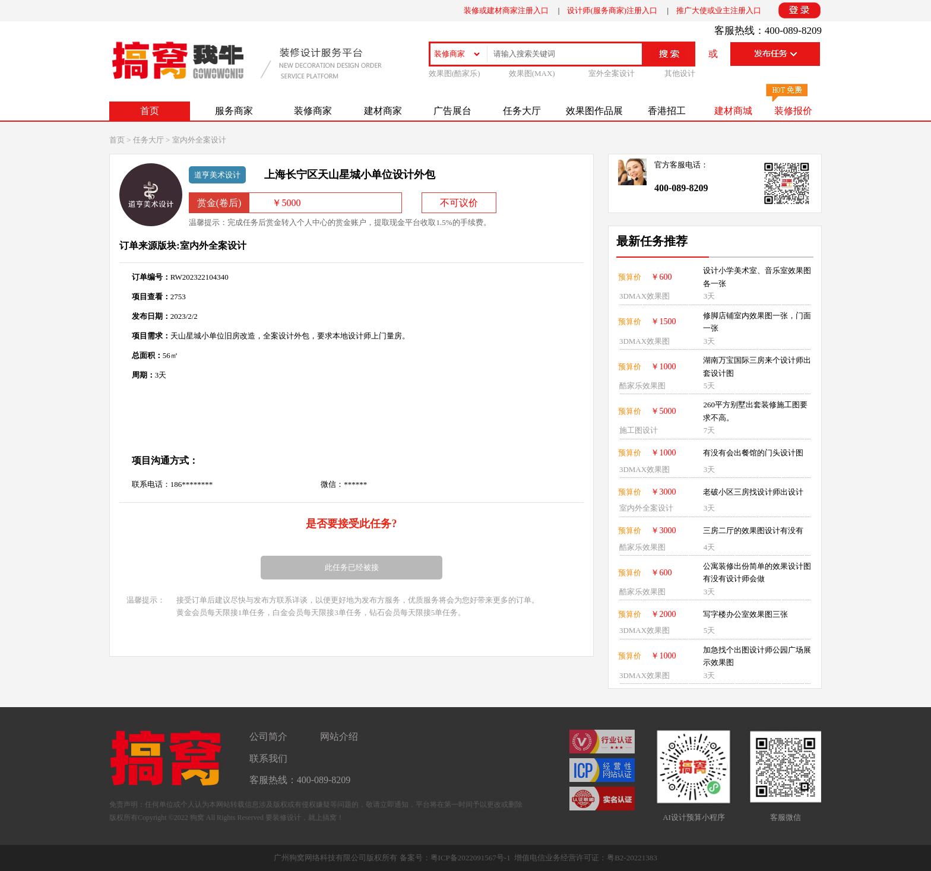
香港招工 (667, 111)
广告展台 (452, 111)
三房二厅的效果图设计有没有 (753, 530)
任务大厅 (522, 111)
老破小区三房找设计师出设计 (753, 491)
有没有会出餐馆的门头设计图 (753, 452)
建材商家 (383, 111)
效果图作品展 (594, 111)
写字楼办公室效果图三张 (745, 614)
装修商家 (313, 111)
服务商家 (234, 111)
